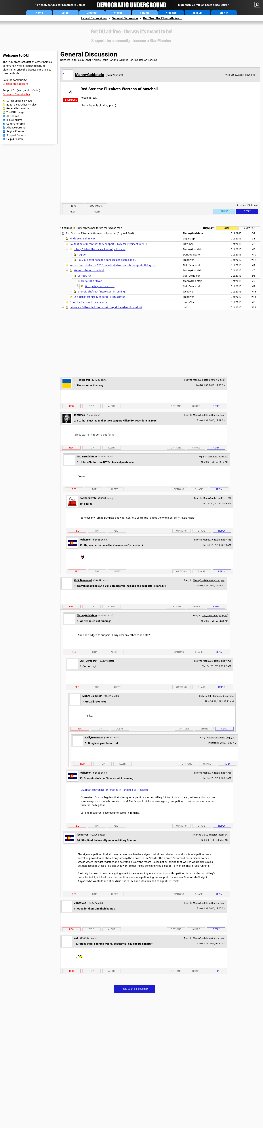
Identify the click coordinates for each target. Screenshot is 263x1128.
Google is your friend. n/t (100, 286)
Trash (96, 211)
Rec (71, 406)
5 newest (249, 228)
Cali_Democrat (83, 580)
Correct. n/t (84, 275)
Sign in (224, 12)
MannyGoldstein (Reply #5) (217, 661)
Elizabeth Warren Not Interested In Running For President (114, 789)
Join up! (197, 12)
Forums (144, 12)
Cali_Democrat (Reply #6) (220, 696)
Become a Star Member (16, 94)
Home (39, 12)
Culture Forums (15, 123)
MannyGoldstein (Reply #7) (222, 737)
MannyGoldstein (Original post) (209, 380)
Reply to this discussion (134, 988)
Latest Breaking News (19, 100)
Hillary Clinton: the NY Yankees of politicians (99, 249)
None (227, 228)
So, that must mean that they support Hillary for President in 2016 (109, 244)
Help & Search (14, 139)
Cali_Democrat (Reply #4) (215, 615)
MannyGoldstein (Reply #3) (217, 498)
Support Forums (16, 135)
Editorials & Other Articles (21, 104)
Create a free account (15, 83)
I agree (81, 254)
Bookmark (95, 205)
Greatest (92, 12)
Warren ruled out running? (89, 270)
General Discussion (125, 18)
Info (73, 205)
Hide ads (171, 12)
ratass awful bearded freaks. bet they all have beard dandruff (106, 307)
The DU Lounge (15, 112)
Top (91, 406)
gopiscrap (85, 379)
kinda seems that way (83, 238)
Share (224, 211)
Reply (247, 211)
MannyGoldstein (89, 75)
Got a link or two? (91, 281)
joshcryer (85, 539)
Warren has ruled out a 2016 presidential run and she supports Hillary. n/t (113, 265)
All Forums (12, 116)
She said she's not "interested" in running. (101, 291)
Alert (73, 211)
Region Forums (15, 131)
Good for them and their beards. (89, 302)
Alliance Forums (15, 127)
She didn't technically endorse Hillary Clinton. (100, 296)
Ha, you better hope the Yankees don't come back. (106, 259)
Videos (118, 12)
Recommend (70, 100)
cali (76, 938)
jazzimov (79, 414)
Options (176, 406)
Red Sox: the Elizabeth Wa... (162, 18)
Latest (66, 12)
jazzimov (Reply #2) (218, 456)
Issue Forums (14, 119)
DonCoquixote (88, 498)
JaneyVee (80, 902)
